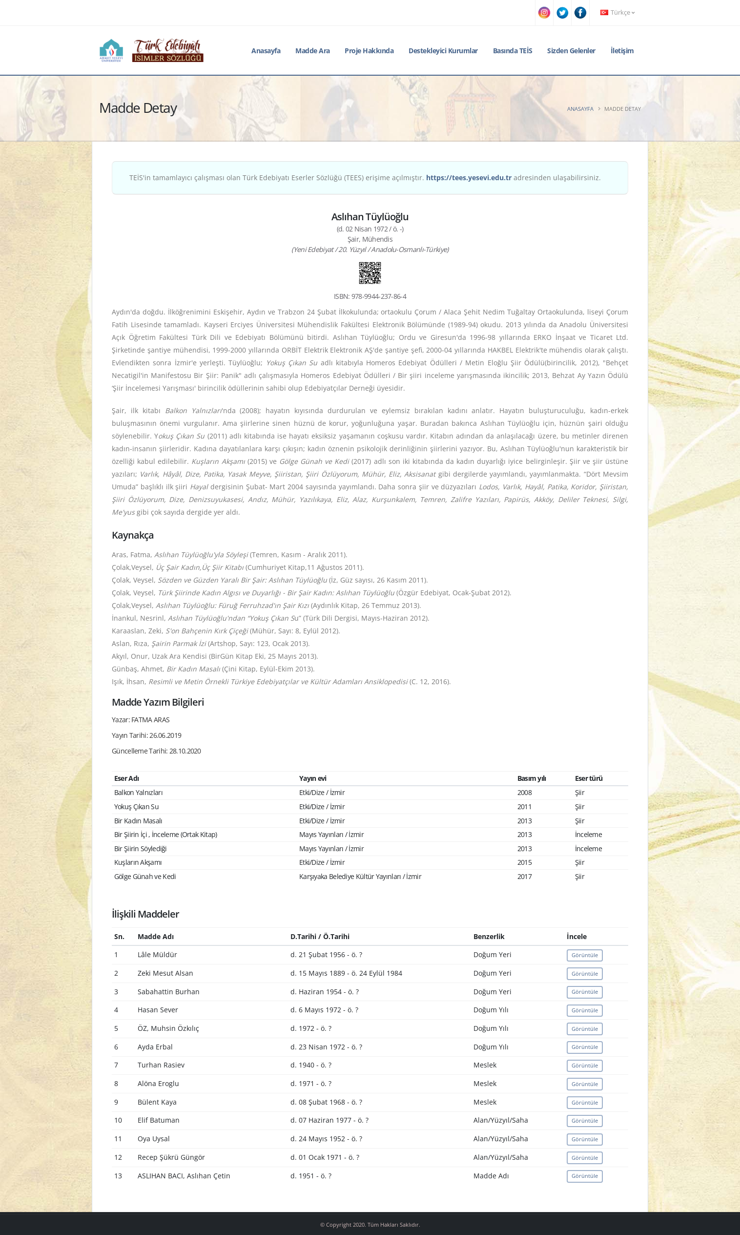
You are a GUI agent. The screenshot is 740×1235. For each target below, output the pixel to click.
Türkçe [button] (617, 12)
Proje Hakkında (369, 50)
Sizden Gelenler (571, 50)
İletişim (622, 50)
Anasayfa (265, 50)
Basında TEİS (513, 50)
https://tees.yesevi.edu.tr (469, 177)
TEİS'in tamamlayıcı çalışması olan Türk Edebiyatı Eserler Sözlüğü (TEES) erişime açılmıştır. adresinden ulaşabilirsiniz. (365, 177)
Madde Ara (312, 50)
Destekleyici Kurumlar (443, 50)
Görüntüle (585, 955)
